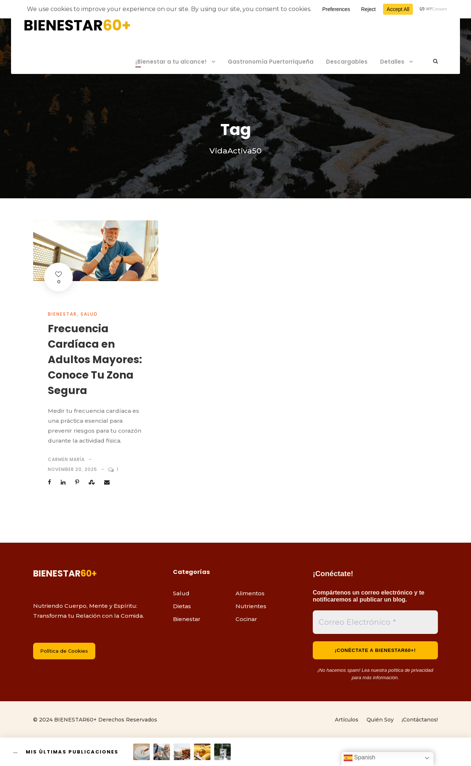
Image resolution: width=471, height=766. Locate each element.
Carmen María (66, 459)
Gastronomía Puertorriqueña (271, 61)
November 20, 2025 (72, 469)
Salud (89, 314)
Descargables (347, 61)
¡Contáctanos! (420, 719)
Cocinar (246, 619)
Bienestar (62, 314)
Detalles (392, 61)
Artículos (346, 719)
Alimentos (250, 593)
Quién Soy (380, 719)
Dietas (182, 606)
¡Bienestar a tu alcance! (171, 61)
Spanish (359, 757)
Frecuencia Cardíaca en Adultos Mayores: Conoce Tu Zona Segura (95, 360)
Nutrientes (251, 606)
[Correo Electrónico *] (375, 622)
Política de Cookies (64, 651)
